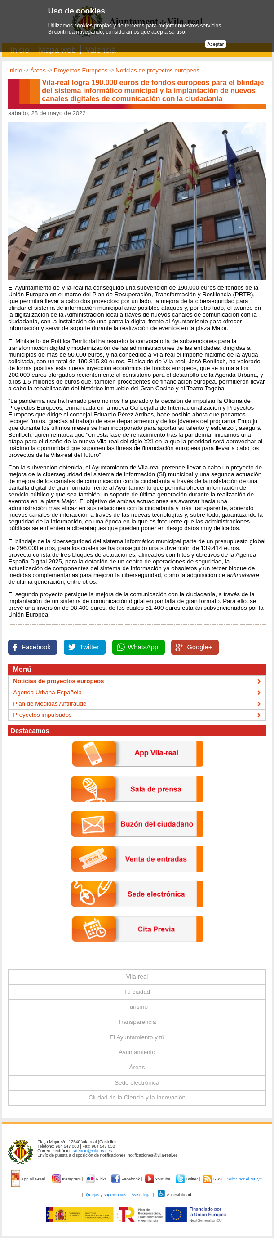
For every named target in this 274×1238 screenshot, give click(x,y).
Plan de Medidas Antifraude (49, 703)
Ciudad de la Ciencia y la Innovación (137, 1097)
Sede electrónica (137, 1082)
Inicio (15, 70)
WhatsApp (143, 647)
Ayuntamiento (137, 1052)
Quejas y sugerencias (106, 1195)
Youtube (158, 1179)
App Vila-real (28, 1179)
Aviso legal (142, 1195)
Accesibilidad (174, 1195)
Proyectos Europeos (81, 70)
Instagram (67, 1179)
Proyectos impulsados (42, 714)
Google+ (199, 647)
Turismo (137, 1006)
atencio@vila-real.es (93, 1151)
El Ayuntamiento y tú (137, 1037)
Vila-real (137, 976)
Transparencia (137, 1022)
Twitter (89, 647)
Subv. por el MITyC (245, 1179)
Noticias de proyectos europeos (157, 70)
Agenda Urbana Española (47, 692)
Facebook (36, 647)
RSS (213, 1179)
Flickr (96, 1179)
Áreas (38, 70)
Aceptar (216, 44)
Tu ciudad (137, 991)
